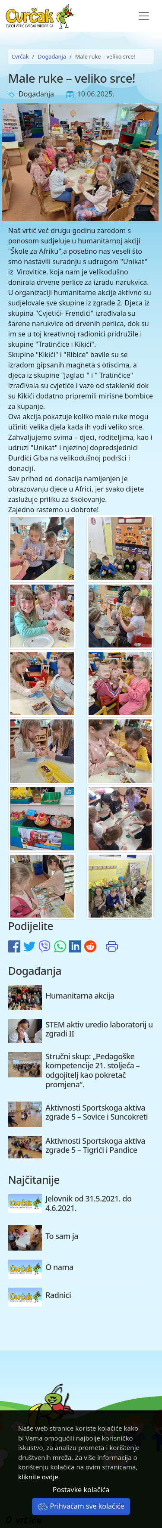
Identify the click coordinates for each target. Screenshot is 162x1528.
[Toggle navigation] (144, 16)
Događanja (52, 56)
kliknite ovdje (38, 1476)
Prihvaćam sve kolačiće (81, 1506)
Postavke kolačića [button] (81, 1489)
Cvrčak (20, 56)
